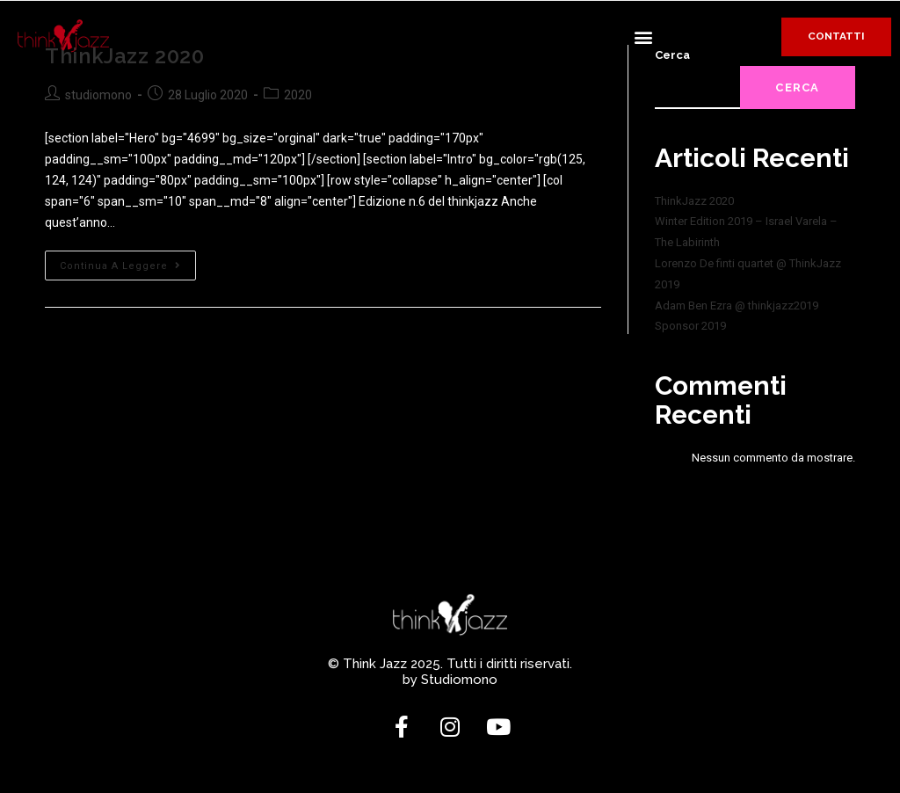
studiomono (98, 95)
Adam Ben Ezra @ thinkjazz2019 (736, 305)
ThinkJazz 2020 (694, 200)
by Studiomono (450, 680)
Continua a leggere (128, 261)
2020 (298, 95)
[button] (642, 36)
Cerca (797, 87)
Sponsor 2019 (690, 325)
